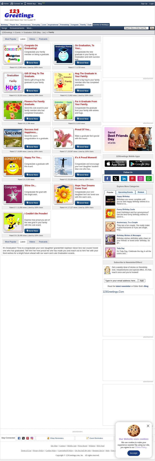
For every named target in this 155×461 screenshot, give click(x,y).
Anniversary (26, 25)
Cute (90, 25)
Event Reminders (94, 438)
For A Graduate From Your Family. (86, 103)
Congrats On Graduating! (31, 47)
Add (141, 280)
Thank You (14, 25)
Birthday (4, 25)
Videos (32, 39)
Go (152, 28)
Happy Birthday (123, 196)
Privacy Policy (38, 450)
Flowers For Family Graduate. (34, 103)
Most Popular (10, 39)
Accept (133, 453)
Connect (17, 4)
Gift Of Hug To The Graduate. (34, 75)
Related (141, 192)
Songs (4, 28)
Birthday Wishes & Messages (129, 235)
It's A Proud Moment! (86, 157)
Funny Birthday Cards (126, 209)
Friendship (64, 25)
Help (107, 450)
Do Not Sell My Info (83, 450)
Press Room (82, 446)
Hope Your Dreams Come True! (85, 187)
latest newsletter (123, 286)
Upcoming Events (125, 192)
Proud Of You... (83, 129)
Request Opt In (98, 450)
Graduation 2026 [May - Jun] (34, 32)
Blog (40, 4)
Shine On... (30, 185)
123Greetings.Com (113, 291)
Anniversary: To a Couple (127, 222)
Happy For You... (33, 157)
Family (83, 25)
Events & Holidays (101, 25)
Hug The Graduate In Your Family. (86, 75)
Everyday (36, 25)
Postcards (43, 39)
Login (151, 4)
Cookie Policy (51, 450)
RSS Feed (100, 446)
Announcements (17, 28)
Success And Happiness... (31, 131)
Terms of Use (26, 450)
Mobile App (31, 4)
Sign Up (144, 4)
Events (18, 32)
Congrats (75, 25)
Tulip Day (121, 248)
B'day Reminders (55, 438)
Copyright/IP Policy (65, 450)
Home (6, 4)
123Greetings (7, 32)
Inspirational (53, 25)
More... (30, 28)
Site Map (54, 446)
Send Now (32, 63)
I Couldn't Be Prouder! (36, 213)
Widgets (92, 446)
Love (44, 25)
